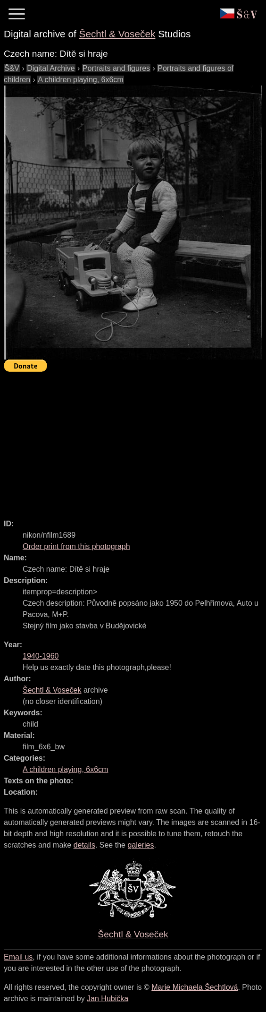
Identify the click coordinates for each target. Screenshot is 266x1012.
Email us (18, 957)
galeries (140, 845)
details (84, 845)
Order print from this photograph (76, 546)
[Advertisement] (135, 441)
